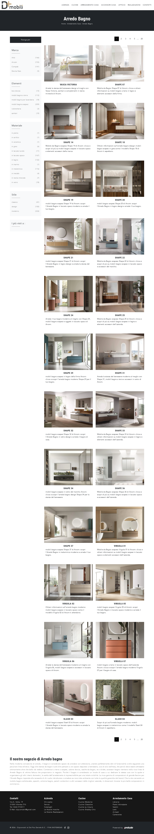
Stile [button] (14, 194)
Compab (25, 66)
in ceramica (25, 142)
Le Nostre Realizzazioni (53, 812)
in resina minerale (25, 178)
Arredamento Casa (90, 5)
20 (142, 39)
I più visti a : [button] (18, 223)
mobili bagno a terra (25, 95)
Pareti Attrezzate (120, 804)
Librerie (116, 802)
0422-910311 (19, 807)
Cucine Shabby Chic (87, 809)
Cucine (75, 5)
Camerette (117, 814)
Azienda (65, 5)
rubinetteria (25, 109)
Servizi (47, 804)
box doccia (25, 91)
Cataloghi (48, 807)
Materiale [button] (17, 125)
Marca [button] (15, 50)
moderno (25, 211)
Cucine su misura (85, 807)
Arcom (25, 62)
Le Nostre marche (51, 809)
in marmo (25, 164)
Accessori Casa (108, 5)
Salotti (115, 807)
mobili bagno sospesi (25, 104)
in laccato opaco (25, 155)
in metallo (25, 173)
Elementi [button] (16, 83)
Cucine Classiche (85, 804)
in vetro (25, 182)
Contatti (147, 5)
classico (25, 202)
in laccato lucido (25, 151)
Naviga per (25, 40)
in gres (25, 146)
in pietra (25, 133)
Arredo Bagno (87, 24)
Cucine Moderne (85, 802)
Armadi (116, 812)
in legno (25, 160)
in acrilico (25, 137)
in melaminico (25, 169)
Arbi (25, 57)
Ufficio (121, 5)
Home (63, 24)
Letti (115, 809)
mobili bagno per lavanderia (25, 100)
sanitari (25, 113)
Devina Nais (25, 71)
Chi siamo (48, 802)
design (25, 206)
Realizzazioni (134, 5)
